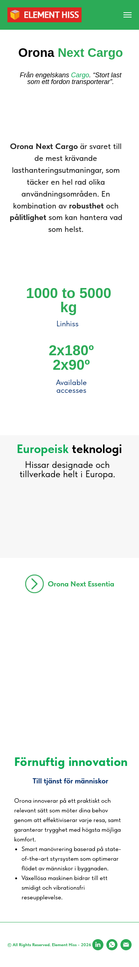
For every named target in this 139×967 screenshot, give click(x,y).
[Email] (126, 944)
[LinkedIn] (97, 944)
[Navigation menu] (127, 14)
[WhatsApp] (112, 944)
